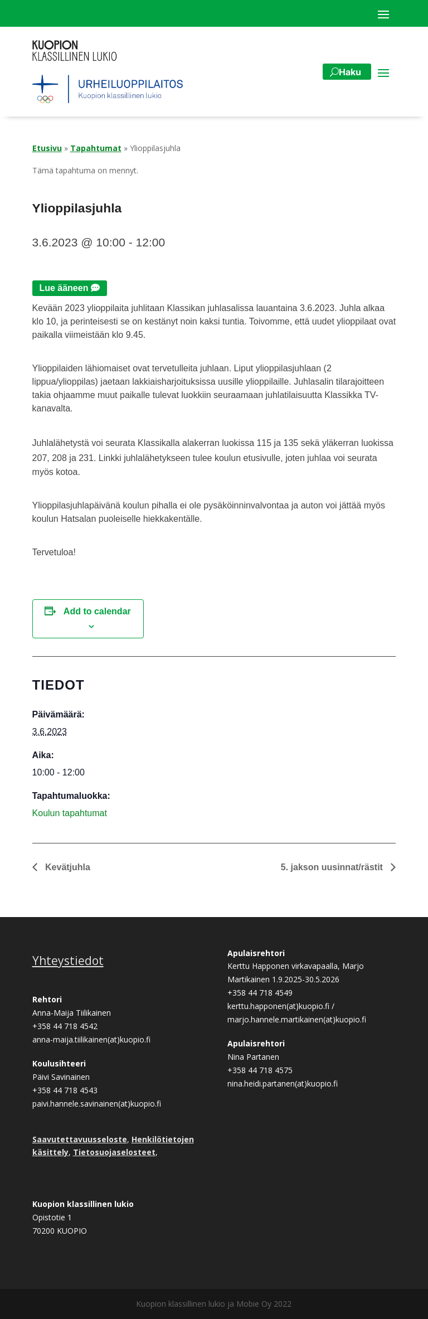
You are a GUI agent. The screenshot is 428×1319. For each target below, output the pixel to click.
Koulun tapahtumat (69, 813)
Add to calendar (97, 611)
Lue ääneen (63, 288)
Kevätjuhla (66, 867)
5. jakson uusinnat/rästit (333, 867)
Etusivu (47, 148)
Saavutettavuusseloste (79, 1139)
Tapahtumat (95, 148)
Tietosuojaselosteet (114, 1152)
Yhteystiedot (68, 960)
